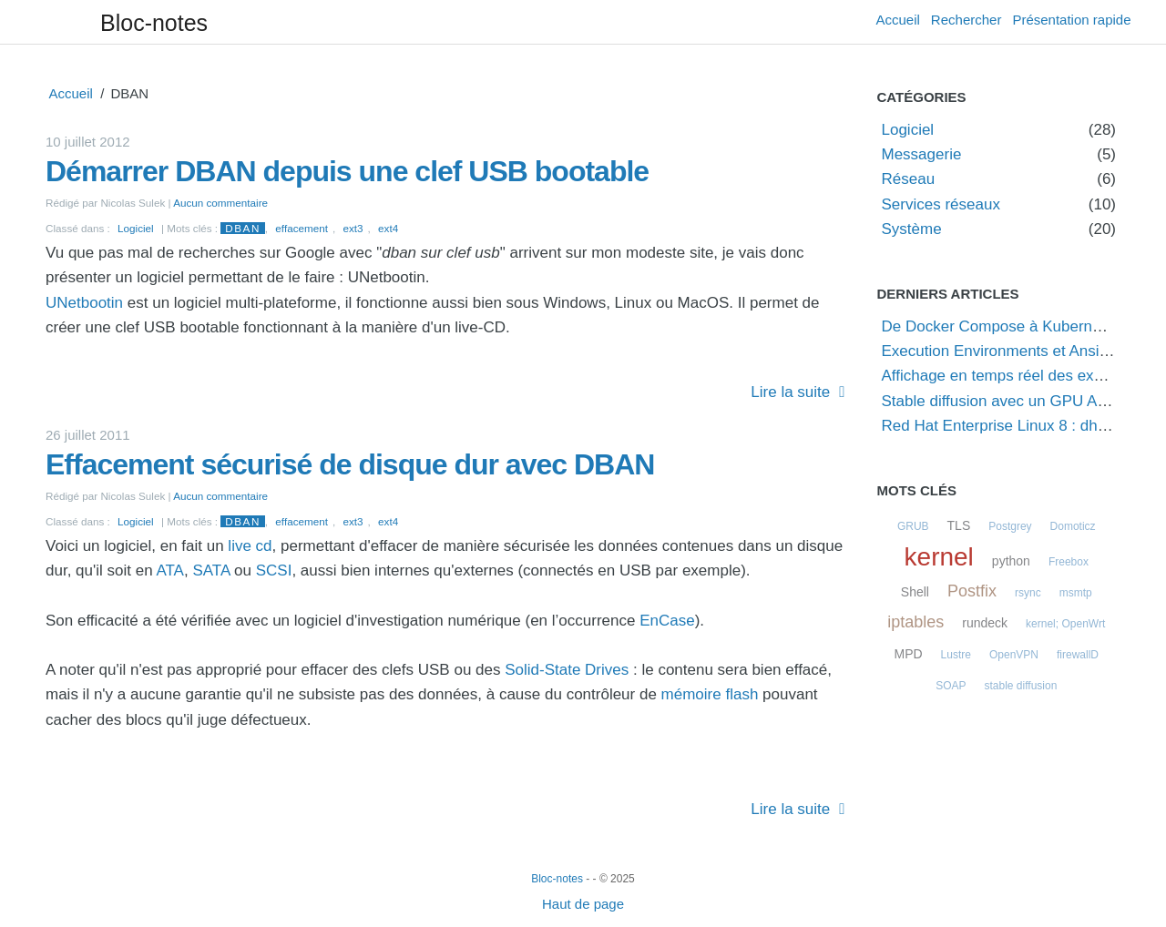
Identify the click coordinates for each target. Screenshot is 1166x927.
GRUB (913, 526)
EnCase (666, 620)
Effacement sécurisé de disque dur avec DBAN (350, 464)
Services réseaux (941, 204)
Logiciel (136, 228)
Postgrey (1009, 526)
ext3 (353, 228)
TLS (959, 525)
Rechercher (966, 19)
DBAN (242, 228)
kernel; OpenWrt (1065, 623)
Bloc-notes (154, 23)
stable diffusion (1021, 685)
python (1011, 561)
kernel (939, 557)
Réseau (909, 179)
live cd (249, 546)
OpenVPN (1013, 654)
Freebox (1068, 561)
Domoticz (1073, 526)
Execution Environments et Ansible (1001, 351)
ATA (170, 570)
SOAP (951, 685)
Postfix (972, 591)
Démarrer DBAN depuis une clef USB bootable (347, 171)
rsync (1028, 592)
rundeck (984, 623)
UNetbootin (84, 302)
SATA (211, 570)
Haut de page (583, 904)
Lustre (956, 654)
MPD (908, 654)
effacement (301, 228)
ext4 (388, 228)
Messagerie (922, 154)
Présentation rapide (1071, 19)
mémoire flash (710, 694)
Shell (915, 592)
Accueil (898, 19)
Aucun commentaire (220, 203)
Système (912, 229)
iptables (915, 622)
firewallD (1078, 654)
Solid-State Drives (567, 669)
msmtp (1075, 592)
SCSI (274, 570)
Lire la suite (790, 392)
